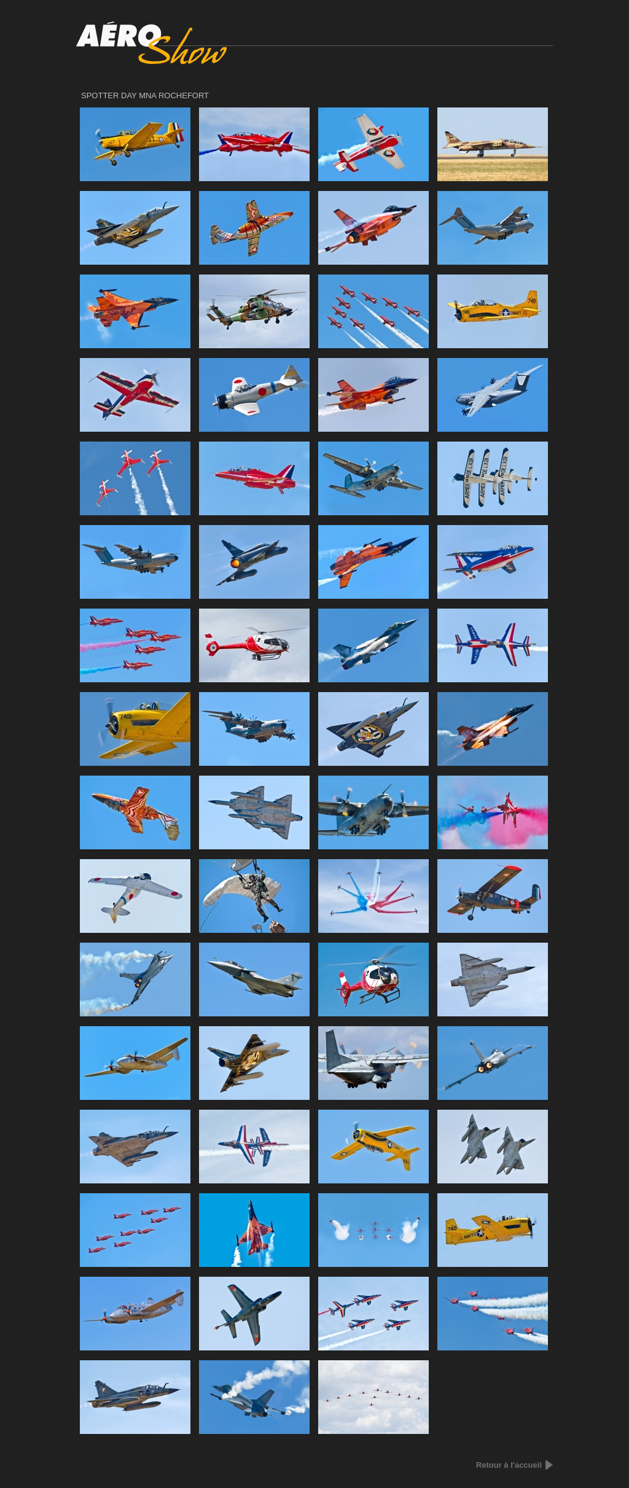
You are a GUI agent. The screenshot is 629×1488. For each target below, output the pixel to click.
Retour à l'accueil (509, 1465)
